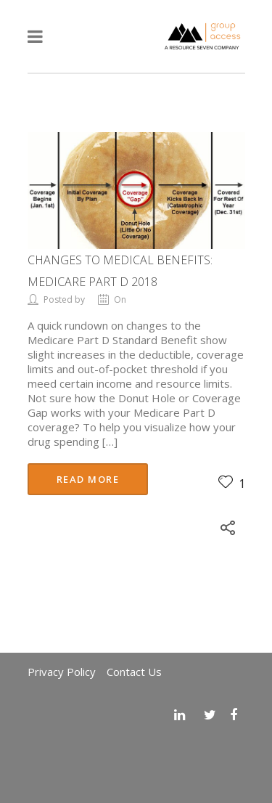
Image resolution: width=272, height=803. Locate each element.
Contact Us (134, 671)
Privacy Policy (62, 671)
